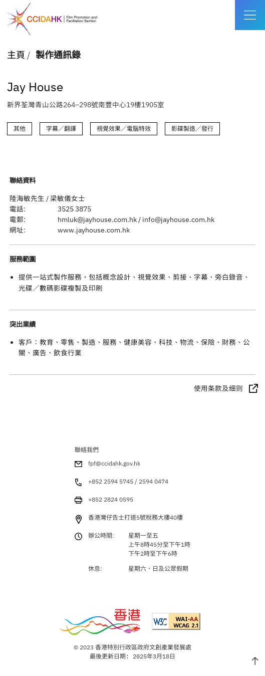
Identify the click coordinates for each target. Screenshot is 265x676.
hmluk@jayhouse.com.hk (97, 219)
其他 (20, 128)
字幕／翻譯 (61, 128)
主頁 (16, 55)
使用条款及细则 (218, 388)
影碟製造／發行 (192, 128)
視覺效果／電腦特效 (124, 128)
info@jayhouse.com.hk (178, 219)
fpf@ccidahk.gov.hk (114, 463)
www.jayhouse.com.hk (94, 230)
